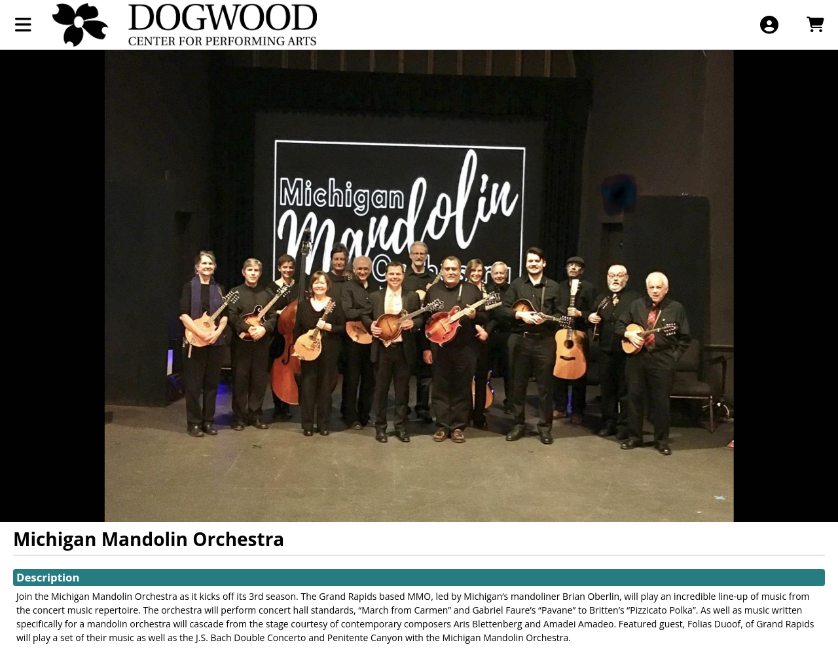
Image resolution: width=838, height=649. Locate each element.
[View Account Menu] (769, 24)
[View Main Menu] (23, 24)
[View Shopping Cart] (815, 24)
